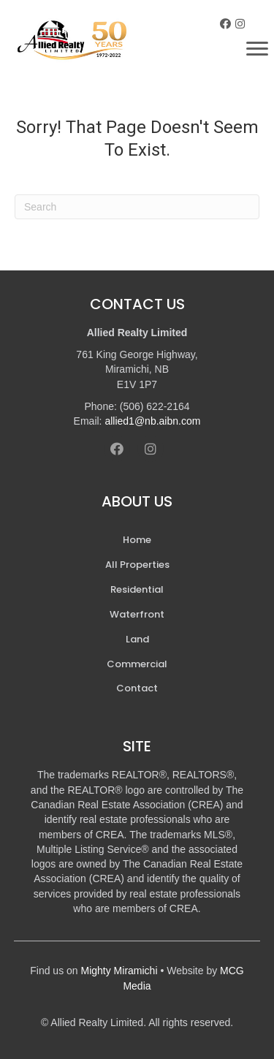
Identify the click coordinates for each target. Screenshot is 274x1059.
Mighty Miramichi (119, 970)
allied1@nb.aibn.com (152, 421)
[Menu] (257, 49)
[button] (225, 23)
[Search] (137, 206)
